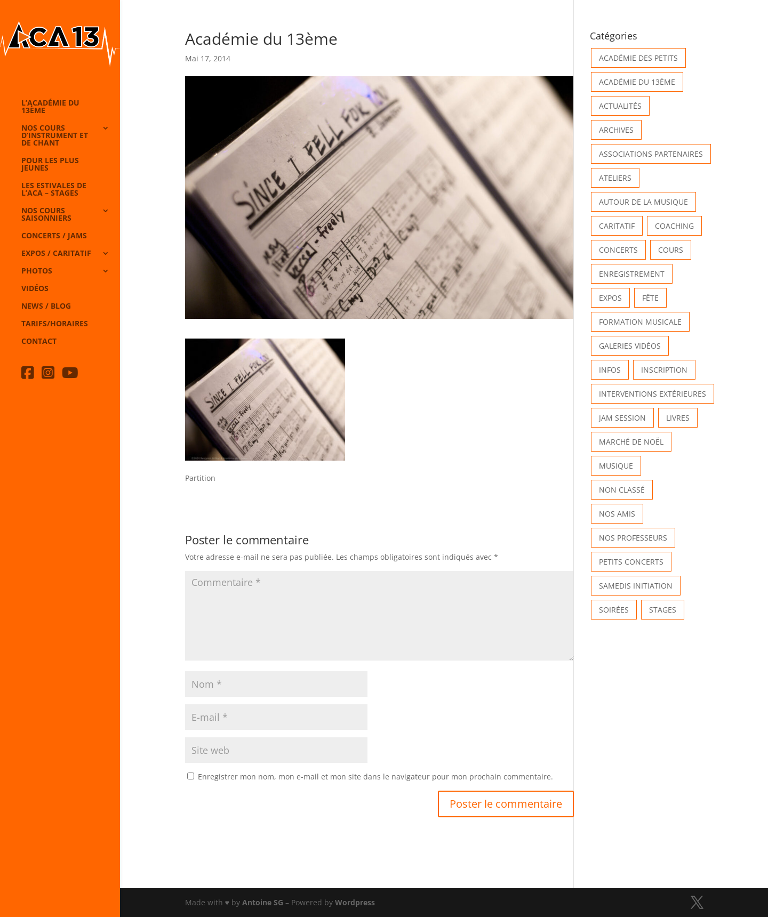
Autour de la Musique (643, 202)
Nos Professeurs (633, 538)
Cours (670, 250)
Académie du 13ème (637, 82)
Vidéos (35, 289)
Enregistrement (632, 274)
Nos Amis (617, 514)
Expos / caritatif (56, 254)
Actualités (620, 106)
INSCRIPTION (664, 370)
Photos (36, 271)
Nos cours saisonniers (46, 215)
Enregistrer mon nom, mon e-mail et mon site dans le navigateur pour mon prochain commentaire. (375, 776)
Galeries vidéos (630, 346)
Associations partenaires (651, 154)
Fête (650, 298)
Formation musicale (640, 322)
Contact (39, 341)
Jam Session (622, 418)
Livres (678, 418)
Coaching (674, 226)
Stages (662, 610)
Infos (610, 370)
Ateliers (615, 178)
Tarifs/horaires (54, 324)
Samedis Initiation (636, 586)
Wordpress (355, 902)
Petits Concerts (631, 562)
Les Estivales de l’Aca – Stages (53, 190)
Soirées (614, 610)
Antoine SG (262, 902)
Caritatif (617, 226)
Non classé (622, 490)
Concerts (618, 250)
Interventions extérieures (652, 394)
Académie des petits (638, 58)
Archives (616, 130)
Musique (616, 466)
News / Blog (46, 306)
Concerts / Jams (54, 236)
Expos (610, 298)
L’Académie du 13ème (50, 107)
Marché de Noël (631, 442)
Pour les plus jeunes (50, 165)
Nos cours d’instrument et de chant (54, 136)
